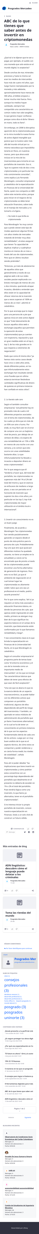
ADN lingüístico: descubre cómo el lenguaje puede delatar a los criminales (16, 871)
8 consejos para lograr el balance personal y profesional (19, 1076)
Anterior (11, 1117)
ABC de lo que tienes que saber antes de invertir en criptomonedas (19, 1091)
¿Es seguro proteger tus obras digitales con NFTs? (19, 1038)
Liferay (25, 1228)
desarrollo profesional (12, 997)
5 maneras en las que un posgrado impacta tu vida (19, 1069)
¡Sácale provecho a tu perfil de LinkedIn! (19, 1031)
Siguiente (28, 1117)
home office (9, 1001)
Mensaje (10, 832)
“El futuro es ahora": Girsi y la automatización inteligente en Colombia (19, 1053)
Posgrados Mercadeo (17, 44)
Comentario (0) (17, 829)
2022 (7, 976)
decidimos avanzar (11, 994)
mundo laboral (10, 1003)
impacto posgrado (23, 1001)
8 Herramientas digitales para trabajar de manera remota (19, 1084)
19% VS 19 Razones (12, 1061)
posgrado (15, 1006)
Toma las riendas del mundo (18, 914)
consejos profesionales (15, 985)
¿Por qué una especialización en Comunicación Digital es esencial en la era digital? (19, 1046)
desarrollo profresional (13, 999)
